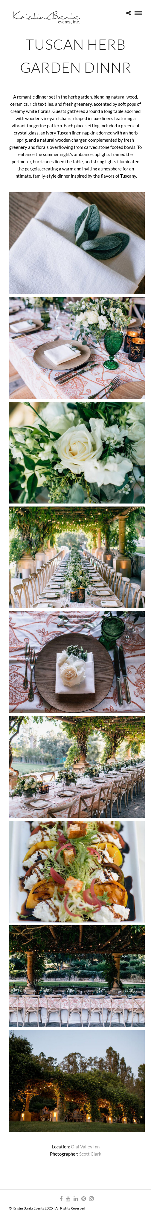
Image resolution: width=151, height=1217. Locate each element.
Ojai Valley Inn (85, 1146)
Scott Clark (90, 1153)
